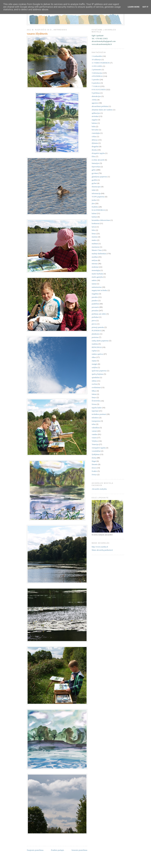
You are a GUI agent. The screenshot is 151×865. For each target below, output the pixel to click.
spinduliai (95, 377)
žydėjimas (96, 454)
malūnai (95, 243)
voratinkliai (96, 451)
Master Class (97, 250)
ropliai (94, 351)
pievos (94, 324)
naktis (94, 280)
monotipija (96, 270)
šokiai (94, 394)
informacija (96, 193)
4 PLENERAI (97, 76)
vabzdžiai (95, 427)
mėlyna (94, 260)
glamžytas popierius (99, 177)
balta (93, 126)
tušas (94, 424)
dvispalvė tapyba (98, 153)
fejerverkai (96, 166)
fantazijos (95, 163)
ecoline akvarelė (98, 160)
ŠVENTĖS (96, 401)
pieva (94, 320)
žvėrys (94, 474)
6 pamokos (96, 83)
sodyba (94, 367)
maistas (94, 237)
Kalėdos (95, 207)
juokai (94, 200)
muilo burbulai (97, 274)
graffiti (94, 180)
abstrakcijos (96, 96)
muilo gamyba (97, 277)
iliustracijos (96, 187)
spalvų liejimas (97, 374)
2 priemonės (96, 69)
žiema (94, 458)
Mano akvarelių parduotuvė (102, 550)
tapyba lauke (96, 407)
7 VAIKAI (96, 86)
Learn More (133, 7)
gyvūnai (95, 173)
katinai (94, 217)
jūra (93, 203)
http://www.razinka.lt (100, 547)
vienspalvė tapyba (99, 448)
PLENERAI (96, 330)
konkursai (95, 223)
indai (94, 190)
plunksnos (96, 334)
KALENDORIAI (98, 210)
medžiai (95, 257)
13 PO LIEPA (97, 66)
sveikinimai (96, 387)
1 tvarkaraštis (97, 56)
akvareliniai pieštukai (100, 106)
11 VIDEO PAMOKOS (101, 63)
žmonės (95, 464)
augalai (94, 120)
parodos (95, 297)
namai (94, 284)
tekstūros (95, 417)
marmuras (95, 247)
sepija (94, 361)
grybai (94, 183)
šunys (94, 397)
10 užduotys (96, 59)
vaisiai (94, 431)
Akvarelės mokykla (99, 489)
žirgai (94, 461)
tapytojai (95, 411)
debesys (95, 140)
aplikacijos (96, 113)
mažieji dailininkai (99, 253)
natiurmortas (96, 287)
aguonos (95, 103)
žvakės (94, 471)
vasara (94, 437)
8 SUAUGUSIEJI (98, 89)
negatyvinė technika (99, 290)
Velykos (95, 441)
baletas (94, 123)
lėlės (93, 230)
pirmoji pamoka (98, 327)
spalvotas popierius (99, 371)
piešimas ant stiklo (99, 314)
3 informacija (97, 73)
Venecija (95, 444)
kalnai (94, 213)
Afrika (94, 100)
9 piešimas (96, 93)
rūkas (94, 357)
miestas (94, 263)
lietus (94, 233)
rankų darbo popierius (100, 341)
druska (94, 150)
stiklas (94, 381)
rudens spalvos (97, 354)
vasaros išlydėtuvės (37, 33)
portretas (95, 337)
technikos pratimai (99, 414)
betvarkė (95, 130)
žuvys (94, 468)
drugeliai (95, 146)
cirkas (94, 136)
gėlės (94, 170)
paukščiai (95, 304)
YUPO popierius (98, 197)
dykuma (95, 143)
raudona (95, 344)
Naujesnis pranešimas (35, 850)
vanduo (94, 434)
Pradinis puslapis (57, 850)
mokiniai (95, 267)
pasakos (95, 300)
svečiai (94, 384)
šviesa (94, 404)
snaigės (94, 364)
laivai (94, 227)
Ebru (93, 156)
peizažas (95, 310)
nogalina (95, 294)
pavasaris (95, 307)
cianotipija (96, 133)
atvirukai (95, 116)
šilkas (94, 391)
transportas (96, 421)
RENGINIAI (97, 347)
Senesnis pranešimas (79, 850)
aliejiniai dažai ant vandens (102, 110)
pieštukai (95, 317)
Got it (145, 7)
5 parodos (95, 79)
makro (94, 240)
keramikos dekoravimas (101, 220)
